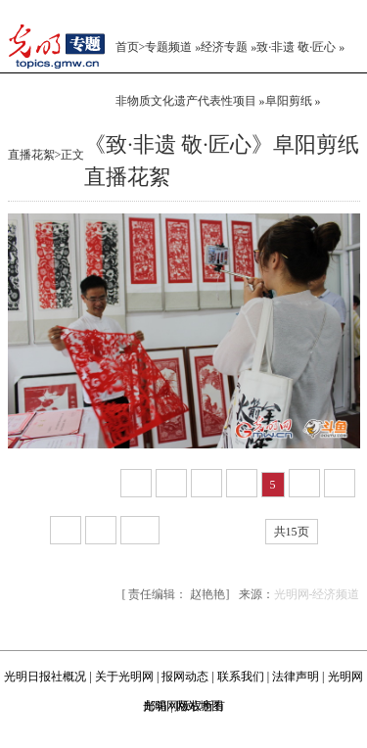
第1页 (36, 484)
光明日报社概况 (45, 676)
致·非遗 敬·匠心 (296, 47)
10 (140, 530)
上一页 (90, 484)
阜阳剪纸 (288, 101)
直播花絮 (31, 155)
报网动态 (184, 676)
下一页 (189, 531)
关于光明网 (124, 676)
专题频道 (168, 47)
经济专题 (224, 47)
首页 (127, 47)
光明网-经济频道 (317, 594)
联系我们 (240, 676)
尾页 (240, 531)
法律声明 (295, 676)
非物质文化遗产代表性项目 (185, 101)
